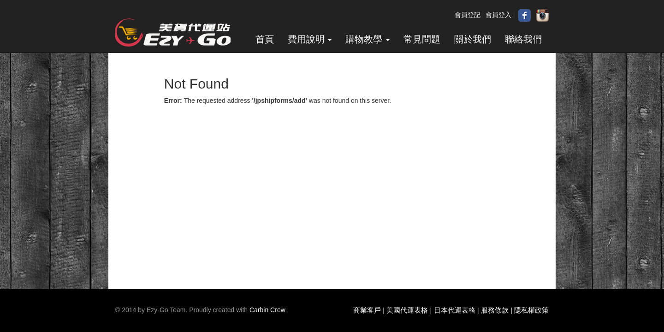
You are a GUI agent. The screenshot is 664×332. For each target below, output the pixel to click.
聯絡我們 (523, 39)
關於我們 (472, 39)
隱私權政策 (531, 310)
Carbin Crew (267, 310)
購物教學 (367, 39)
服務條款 (495, 310)
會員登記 (467, 14)
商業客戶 (367, 310)
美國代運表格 (407, 310)
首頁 (264, 39)
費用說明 (310, 39)
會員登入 (498, 14)
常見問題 (421, 39)
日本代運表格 (454, 310)
